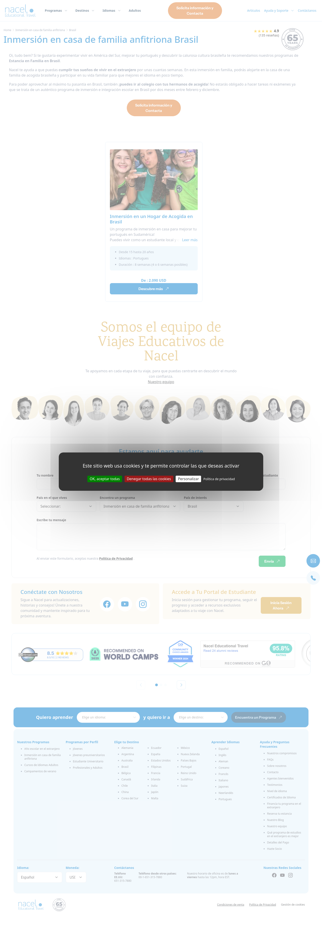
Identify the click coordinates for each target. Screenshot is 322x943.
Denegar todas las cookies (149, 478)
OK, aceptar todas (105, 478)
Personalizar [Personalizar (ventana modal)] (188, 478)
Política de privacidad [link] (219, 479)
